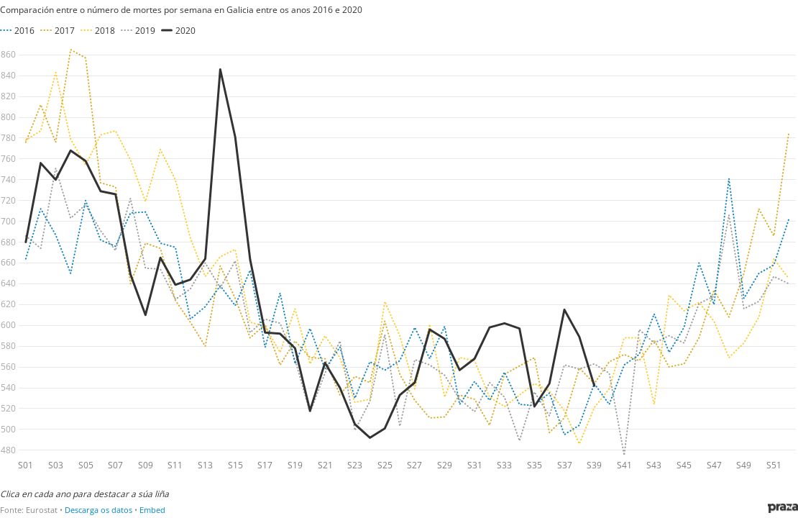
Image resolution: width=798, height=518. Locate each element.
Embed (152, 509)
